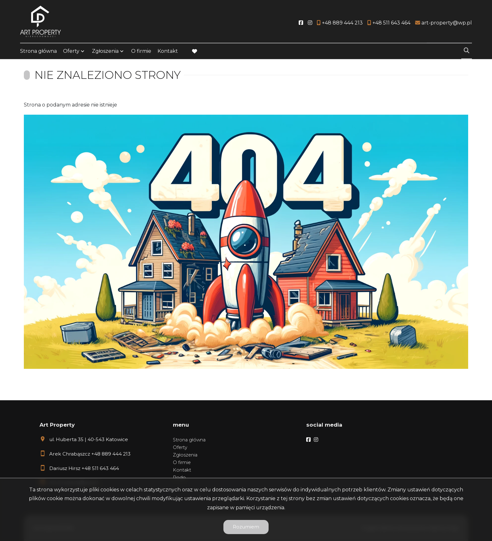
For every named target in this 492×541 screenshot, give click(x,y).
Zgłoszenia (105, 51)
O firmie (141, 51)
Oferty (71, 51)
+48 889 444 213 (111, 454)
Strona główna (38, 51)
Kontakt (168, 51)
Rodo (179, 477)
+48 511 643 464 (100, 468)
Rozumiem (246, 527)
